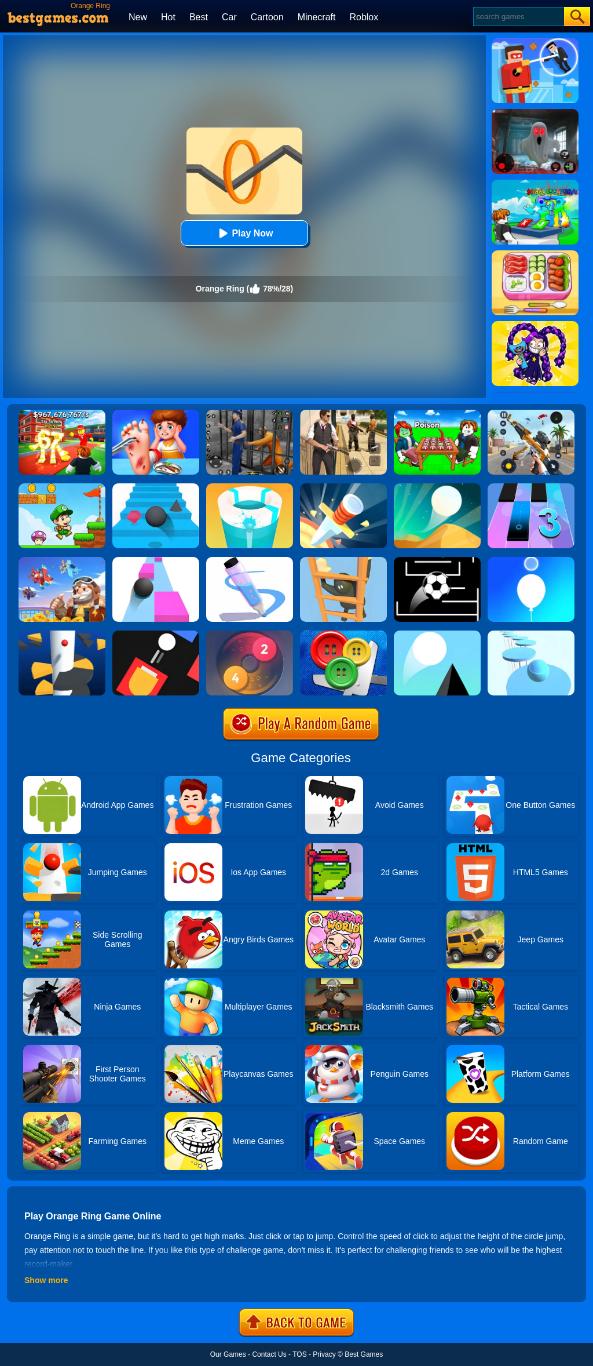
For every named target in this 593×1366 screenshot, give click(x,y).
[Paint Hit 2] (249, 487)
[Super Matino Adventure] (62, 487)
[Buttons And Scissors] (343, 635)
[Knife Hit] (343, 487)
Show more (46, 1280)
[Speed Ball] (155, 561)
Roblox (363, 17)
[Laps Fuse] (249, 635)
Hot (168, 17)
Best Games (364, 1354)
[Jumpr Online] (437, 561)
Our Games (228, 1354)
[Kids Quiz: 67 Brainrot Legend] (62, 414)
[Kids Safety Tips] (155, 414)
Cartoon (267, 17)
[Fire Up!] (155, 635)
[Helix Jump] (62, 635)
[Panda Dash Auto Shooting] (531, 414)
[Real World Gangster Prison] (249, 414)
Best (198, 17)
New (138, 17)
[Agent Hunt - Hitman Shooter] (343, 414)
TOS (299, 1354)
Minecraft (317, 17)
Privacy (324, 1354)
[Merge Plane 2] (62, 561)
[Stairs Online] (155, 487)
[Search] (518, 16)
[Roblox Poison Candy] (437, 414)
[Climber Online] (343, 561)
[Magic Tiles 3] (531, 487)
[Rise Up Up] (531, 561)
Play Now (244, 233)
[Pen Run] (249, 561)
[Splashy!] (531, 635)
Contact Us (269, 1354)
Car (229, 17)
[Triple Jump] (437, 635)
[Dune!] (437, 487)
